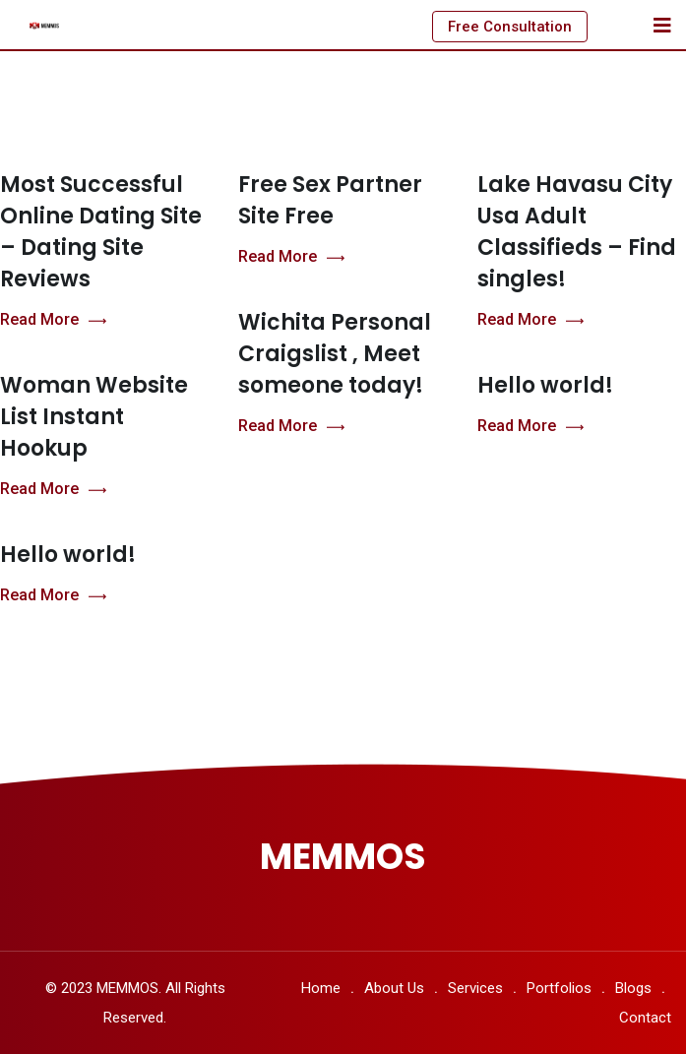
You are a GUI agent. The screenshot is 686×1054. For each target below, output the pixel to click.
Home (321, 988)
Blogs (633, 988)
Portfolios (559, 988)
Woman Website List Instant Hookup (94, 417)
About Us (394, 988)
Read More (53, 320)
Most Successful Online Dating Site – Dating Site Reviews (101, 231)
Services (475, 988)
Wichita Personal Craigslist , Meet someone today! (334, 354)
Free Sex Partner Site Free (330, 200)
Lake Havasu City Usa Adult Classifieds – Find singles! (576, 231)
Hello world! (545, 385)
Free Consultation (510, 26)
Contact (645, 1017)
